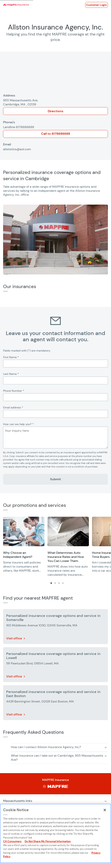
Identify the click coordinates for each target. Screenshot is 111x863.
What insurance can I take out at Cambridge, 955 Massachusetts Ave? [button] (57, 758)
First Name (11, 357)
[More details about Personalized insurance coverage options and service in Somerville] (55, 627)
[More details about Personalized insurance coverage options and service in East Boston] (55, 703)
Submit (55, 479)
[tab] (51, 583)
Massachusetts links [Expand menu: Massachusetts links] (17, 801)
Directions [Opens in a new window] (55, 111)
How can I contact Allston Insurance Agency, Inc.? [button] (46, 747)
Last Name (11, 374)
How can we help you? (18, 424)
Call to (55, 134)
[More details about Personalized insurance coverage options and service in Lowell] (55, 665)
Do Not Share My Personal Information (48, 841)
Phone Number (13, 390)
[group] (23, 545)
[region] (57, 547)
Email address (13, 407)
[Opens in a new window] (96, 5)
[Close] (105, 810)
